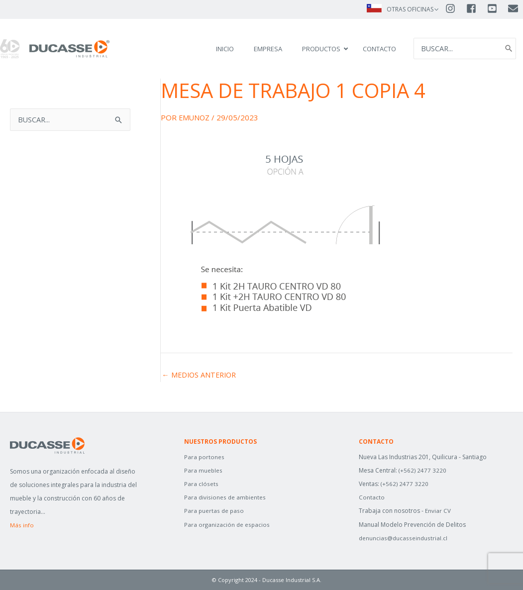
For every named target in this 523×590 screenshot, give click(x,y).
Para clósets (201, 484)
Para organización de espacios (227, 524)
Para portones (204, 457)
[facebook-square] (475, 9)
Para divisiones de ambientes (225, 497)
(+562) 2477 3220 (423, 470)
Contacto (372, 497)
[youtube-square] (496, 9)
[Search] (508, 49)
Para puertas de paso (214, 510)
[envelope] (514, 9)
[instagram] (454, 9)
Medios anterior (201, 375)
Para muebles (203, 470)
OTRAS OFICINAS (409, 9)
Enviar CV (438, 510)
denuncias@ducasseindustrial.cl (404, 538)
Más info (22, 525)
